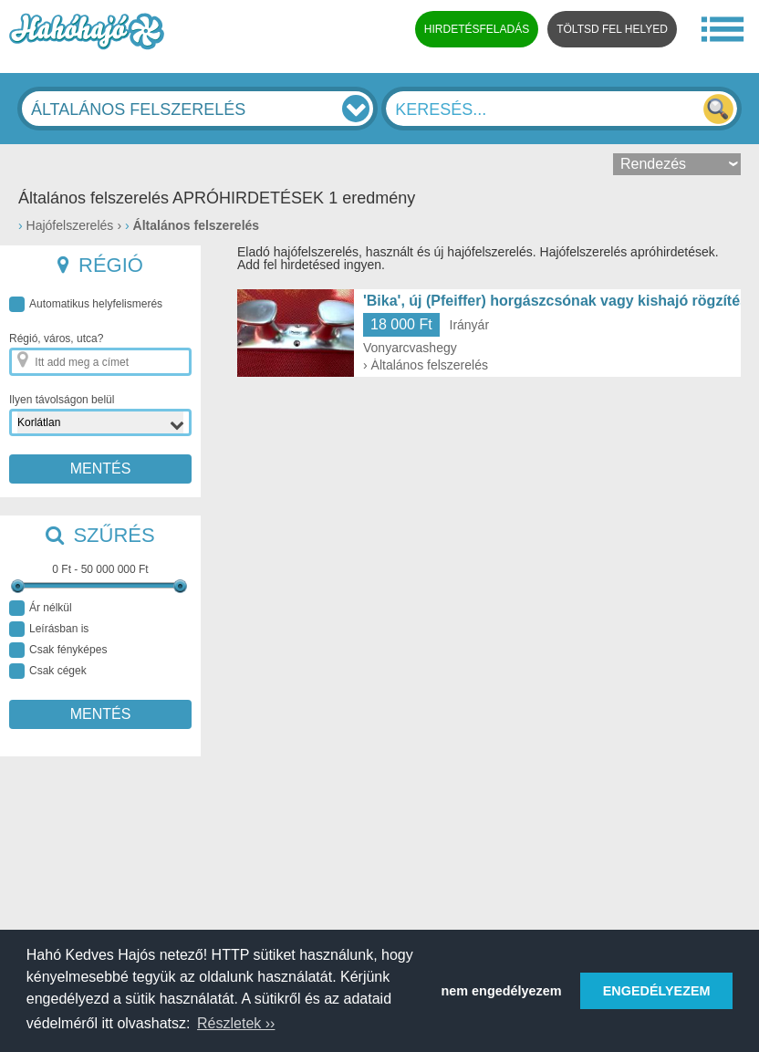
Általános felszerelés (196, 225)
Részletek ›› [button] (236, 1023)
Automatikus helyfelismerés (85, 304)
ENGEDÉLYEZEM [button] (657, 991)
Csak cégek (48, 671)
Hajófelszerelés (70, 225)
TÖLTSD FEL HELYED (612, 29)
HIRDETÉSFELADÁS (476, 29)
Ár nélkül (40, 608)
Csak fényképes (58, 650)
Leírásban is (48, 629)
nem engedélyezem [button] (502, 991)
